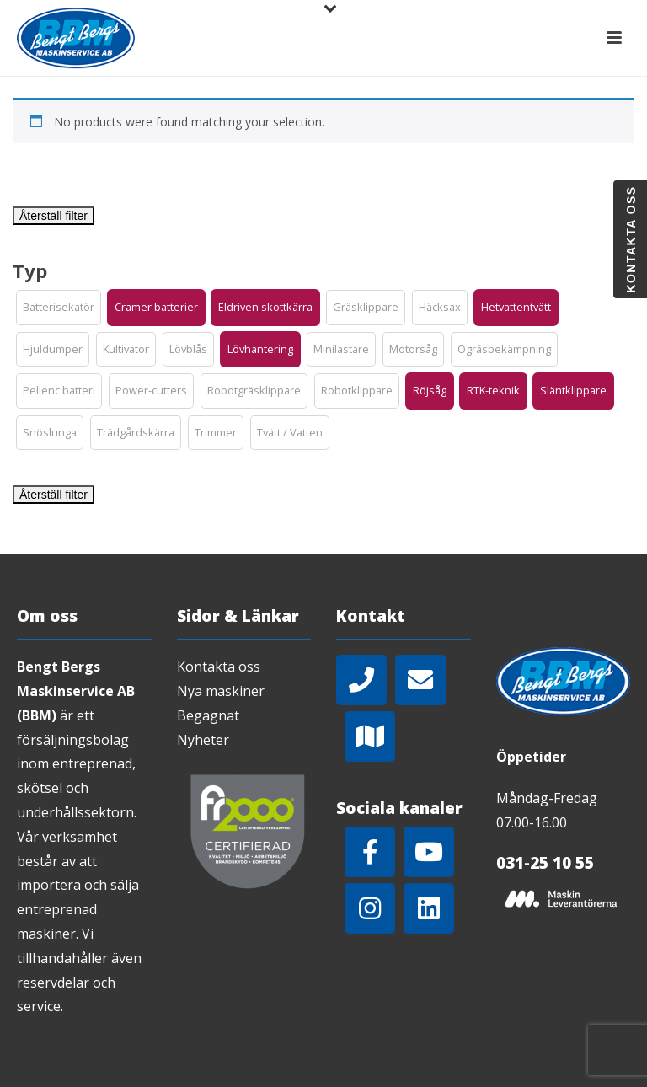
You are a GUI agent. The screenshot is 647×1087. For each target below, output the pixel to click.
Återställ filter (53, 215)
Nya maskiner (221, 691)
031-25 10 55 (545, 863)
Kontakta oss (218, 666)
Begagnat (208, 715)
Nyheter (203, 740)
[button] (58, 308)
